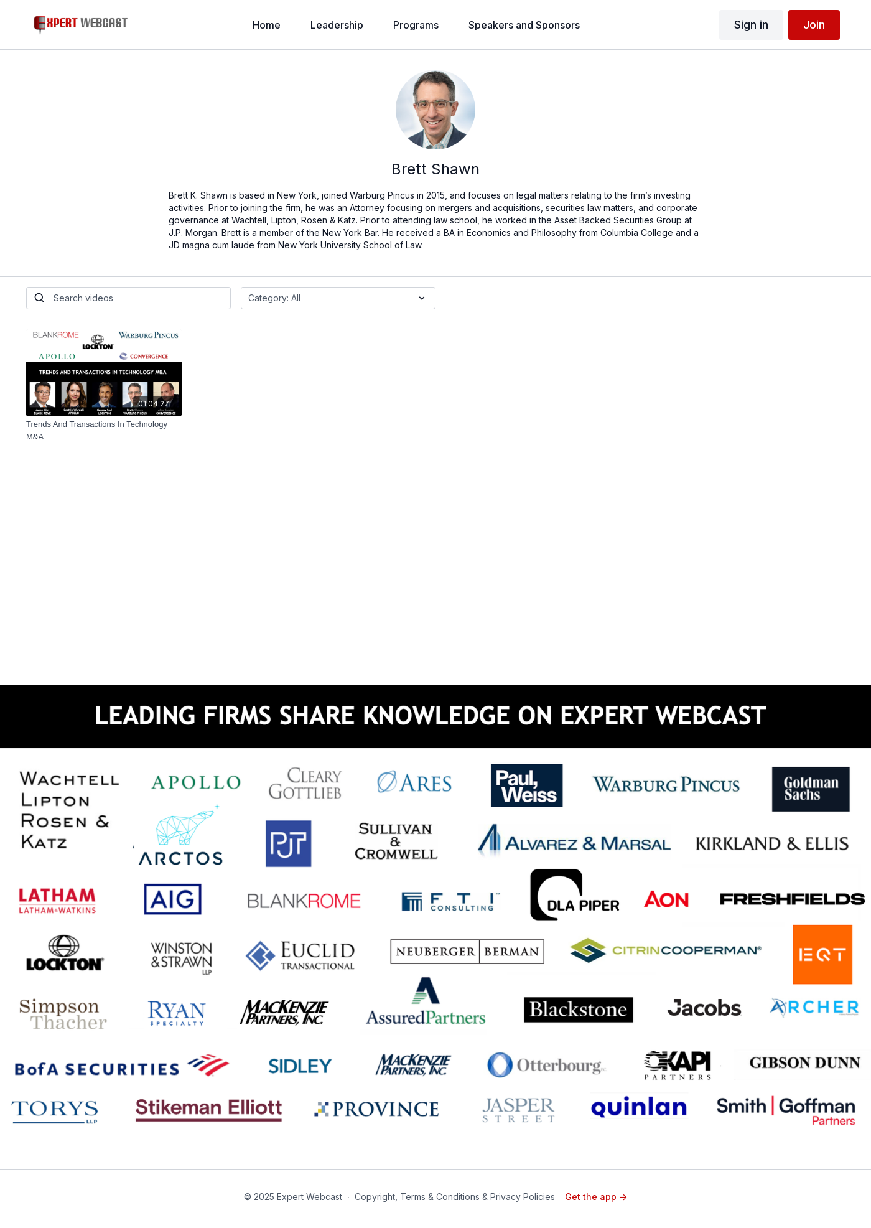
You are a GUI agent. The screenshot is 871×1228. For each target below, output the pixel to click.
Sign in (751, 24)
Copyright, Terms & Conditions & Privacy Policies (455, 1196)
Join (814, 24)
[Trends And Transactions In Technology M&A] (104, 430)
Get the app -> (596, 1196)
